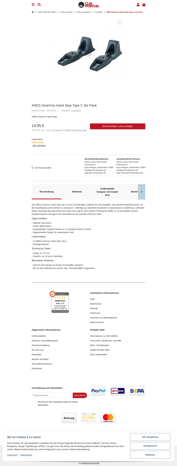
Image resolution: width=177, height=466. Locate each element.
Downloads (37, 368)
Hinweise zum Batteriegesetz (103, 317)
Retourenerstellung (40, 345)
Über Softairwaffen (98, 354)
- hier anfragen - (39, 145)
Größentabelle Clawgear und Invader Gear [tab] (107, 192)
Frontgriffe (76, 110)
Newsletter (37, 354)
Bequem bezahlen (40, 359)
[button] (138, 4)
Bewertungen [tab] (137, 191)
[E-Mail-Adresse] (52, 395)
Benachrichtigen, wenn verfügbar (117, 126)
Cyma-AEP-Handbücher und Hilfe (105, 340)
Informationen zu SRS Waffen (104, 336)
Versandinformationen (42, 364)
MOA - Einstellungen (99, 345)
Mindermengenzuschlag (76, 130)
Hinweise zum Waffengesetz (45, 340)
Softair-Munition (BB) (99, 350)
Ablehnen (150, 454)
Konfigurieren (150, 445)
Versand (55, 130)
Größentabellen (39, 336)
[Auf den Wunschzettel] (119, 23)
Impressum (95, 313)
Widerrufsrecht (97, 322)
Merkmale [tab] (77, 191)
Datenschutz (96, 304)
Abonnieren (80, 395)
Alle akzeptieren (150, 437)
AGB (92, 299)
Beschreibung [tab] (47, 191)
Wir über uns (38, 350)
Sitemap (94, 308)
